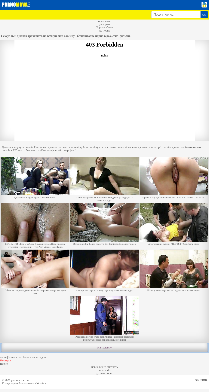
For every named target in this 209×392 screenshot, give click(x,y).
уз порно (104, 24)
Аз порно (104, 30)
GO (204, 14)
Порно (4, 363)
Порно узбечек (104, 27)
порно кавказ (104, 21)
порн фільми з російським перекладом (23, 357)
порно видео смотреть (104, 366)
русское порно (104, 373)
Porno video (104, 370)
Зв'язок (201, 380)
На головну (104, 347)
